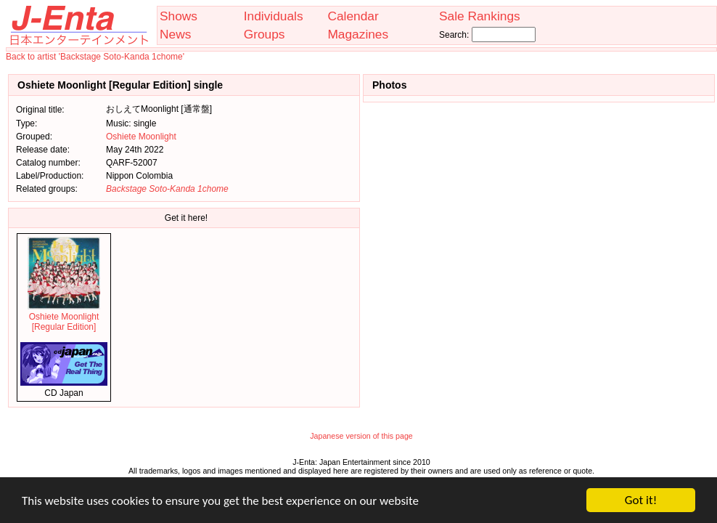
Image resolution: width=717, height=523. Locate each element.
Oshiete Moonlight (141, 136)
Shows (178, 16)
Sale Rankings (479, 16)
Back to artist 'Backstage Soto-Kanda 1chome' (95, 57)
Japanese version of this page (361, 435)
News (175, 34)
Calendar (352, 16)
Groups (264, 34)
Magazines (357, 34)
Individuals (273, 16)
